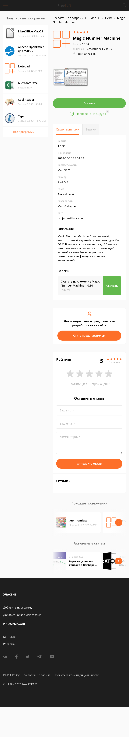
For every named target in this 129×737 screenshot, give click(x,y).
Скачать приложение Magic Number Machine (80, 283)
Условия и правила (37, 675)
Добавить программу (17, 607)
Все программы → (25, 132)
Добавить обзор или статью (22, 615)
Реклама (9, 644)
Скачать (89, 103)
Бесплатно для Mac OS (99, 49)
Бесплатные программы (69, 18)
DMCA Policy (11, 675)
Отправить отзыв (89, 463)
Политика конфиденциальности (77, 675)
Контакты (9, 637)
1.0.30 (81, 44)
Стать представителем (89, 335)
